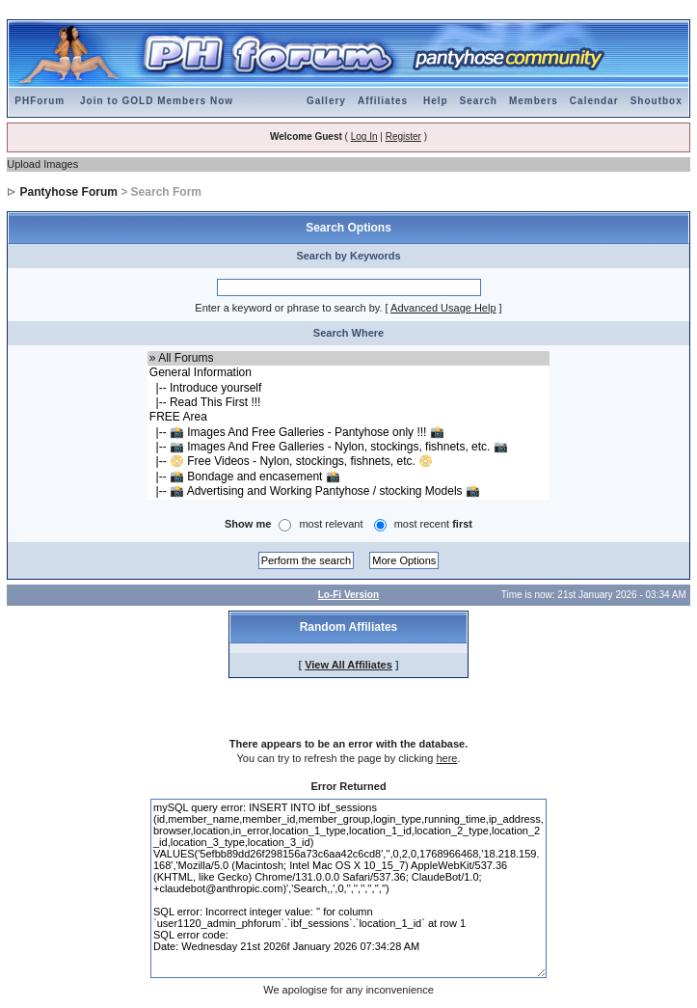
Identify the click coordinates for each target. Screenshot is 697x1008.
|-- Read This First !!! (348, 402)
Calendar (594, 100)
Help (435, 100)
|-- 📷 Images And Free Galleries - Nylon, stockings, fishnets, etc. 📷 (348, 447)
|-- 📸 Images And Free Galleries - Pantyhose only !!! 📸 (348, 432)
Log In (364, 136)
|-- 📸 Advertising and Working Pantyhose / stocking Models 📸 (348, 491)
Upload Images (42, 164)
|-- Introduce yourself (348, 388)
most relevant (330, 524)
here (446, 758)
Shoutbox (656, 100)
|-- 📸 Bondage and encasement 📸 (348, 477)
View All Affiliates (348, 664)
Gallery (326, 100)
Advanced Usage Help (443, 307)
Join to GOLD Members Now (156, 100)
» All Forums (348, 358)
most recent (433, 524)
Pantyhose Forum (69, 192)
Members (533, 100)
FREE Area (348, 417)
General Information (348, 373)
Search (478, 100)
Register (403, 136)
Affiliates (383, 100)
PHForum (39, 100)
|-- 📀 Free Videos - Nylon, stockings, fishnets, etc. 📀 (348, 461)
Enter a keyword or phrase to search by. (288, 307)
